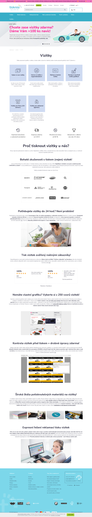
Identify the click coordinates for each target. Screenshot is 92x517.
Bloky (11, 489)
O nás (29, 483)
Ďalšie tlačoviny (21, 14)
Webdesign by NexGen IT (76, 512)
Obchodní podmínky (32, 489)
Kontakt (62, 5)
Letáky (11, 479)
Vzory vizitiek (12, 477)
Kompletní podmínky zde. (40, 38)
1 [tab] (42, 43)
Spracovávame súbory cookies (24, 514)
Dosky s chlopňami (14, 487)
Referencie (56, 5)
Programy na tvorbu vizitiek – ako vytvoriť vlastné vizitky (54, 490)
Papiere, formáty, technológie (53, 481)
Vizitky (12, 14)
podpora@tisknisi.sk (70, 479)
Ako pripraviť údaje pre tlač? (53, 479)
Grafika (12, 19)
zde (21, 220)
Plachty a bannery (13, 485)
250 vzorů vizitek (55, 300)
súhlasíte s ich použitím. (55, 515)
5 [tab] (49, 43)
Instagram (77, 485)
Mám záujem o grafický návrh (53, 477)
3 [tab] (46, 43)
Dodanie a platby (32, 485)
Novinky (45, 5)
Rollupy (11, 483)
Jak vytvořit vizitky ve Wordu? (53, 493)
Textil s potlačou (63, 14)
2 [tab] (44, 43)
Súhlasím (70, 514)
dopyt (38, 5)
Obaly (73, 14)
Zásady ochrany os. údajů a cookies (36, 487)
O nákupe (50, 5)
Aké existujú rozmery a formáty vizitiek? (54, 486)
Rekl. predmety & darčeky (49, 14)
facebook (70, 485)
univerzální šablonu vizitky (60, 304)
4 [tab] (47, 43)
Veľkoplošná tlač (34, 14)
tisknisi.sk (12, 49)
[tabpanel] (46, 33)
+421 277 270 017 (29, 5)
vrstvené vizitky (78, 402)
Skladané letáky (13, 481)
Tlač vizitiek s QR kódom (52, 483)
